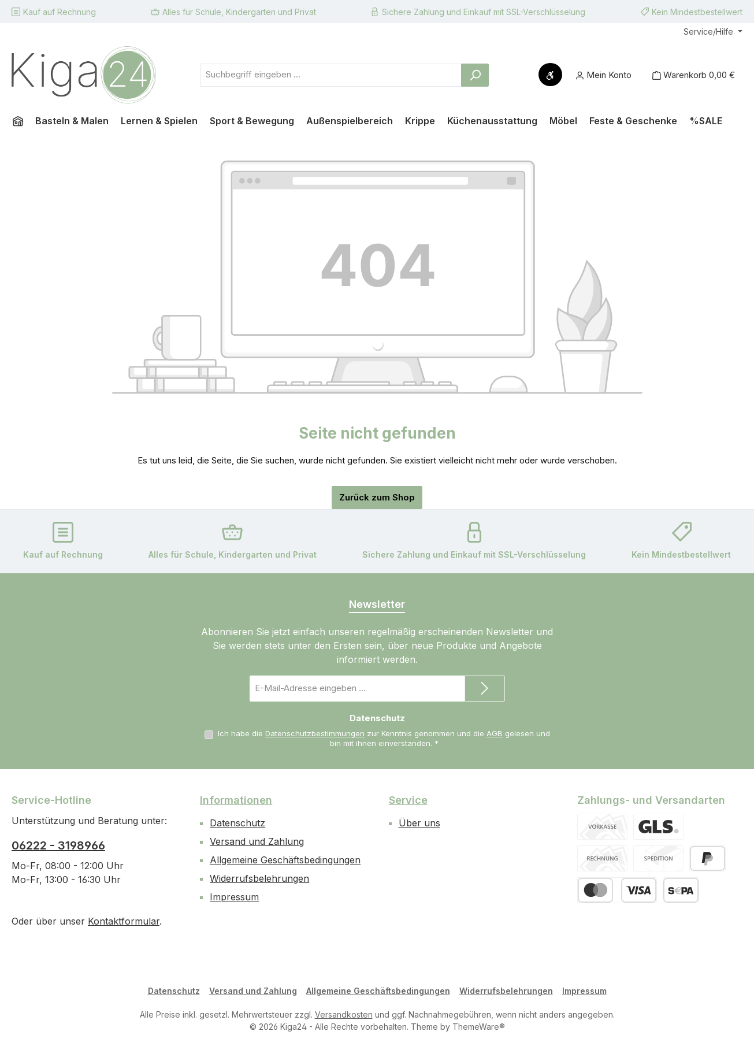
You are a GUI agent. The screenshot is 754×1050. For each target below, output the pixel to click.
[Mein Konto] (603, 75)
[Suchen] (475, 75)
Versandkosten (344, 1014)
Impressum (234, 897)
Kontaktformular (123, 921)
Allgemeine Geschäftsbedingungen (285, 860)
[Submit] (485, 689)
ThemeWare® (478, 1027)
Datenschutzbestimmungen (315, 733)
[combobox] (331, 75)
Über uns (419, 823)
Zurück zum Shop (377, 497)
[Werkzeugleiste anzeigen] (550, 74)
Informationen (236, 800)
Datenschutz (237, 823)
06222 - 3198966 (58, 845)
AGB (494, 733)
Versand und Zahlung (257, 841)
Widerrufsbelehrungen (259, 878)
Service (408, 800)
